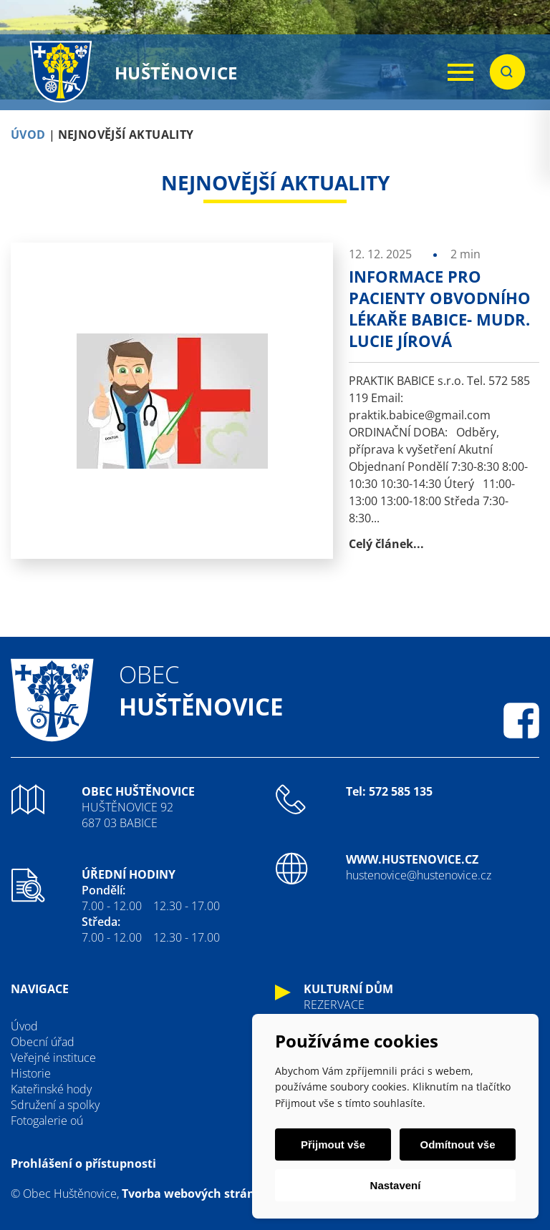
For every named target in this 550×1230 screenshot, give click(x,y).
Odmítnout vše (457, 1144)
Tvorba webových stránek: (197, 1193)
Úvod (24, 1026)
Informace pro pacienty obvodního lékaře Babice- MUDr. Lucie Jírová (440, 308)
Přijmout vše (333, 1144)
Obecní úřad (42, 1042)
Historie (31, 1073)
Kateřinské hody (51, 1089)
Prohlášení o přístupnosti (83, 1163)
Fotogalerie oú (47, 1120)
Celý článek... (386, 544)
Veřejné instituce (53, 1057)
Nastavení (395, 1185)
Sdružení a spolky (55, 1105)
